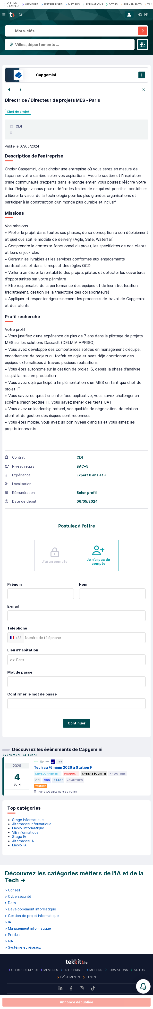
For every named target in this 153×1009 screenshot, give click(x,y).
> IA (8, 922)
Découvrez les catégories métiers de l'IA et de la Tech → (74, 877)
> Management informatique (28, 928)
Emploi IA (19, 845)
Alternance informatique (31, 824)
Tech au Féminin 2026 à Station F (63, 767)
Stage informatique (28, 820)
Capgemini (46, 75)
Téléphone (17, 628)
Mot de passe (20, 672)
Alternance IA (23, 841)
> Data (10, 903)
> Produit (12, 935)
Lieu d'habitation (22, 650)
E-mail (13, 606)
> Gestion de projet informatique (32, 916)
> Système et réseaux (23, 947)
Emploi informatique (28, 828)
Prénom (14, 584)
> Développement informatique (30, 909)
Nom (83, 584)
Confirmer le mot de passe (32, 694)
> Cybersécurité (18, 896)
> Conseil (12, 890)
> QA (9, 941)
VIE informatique (25, 832)
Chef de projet (18, 111)
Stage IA (19, 836)
